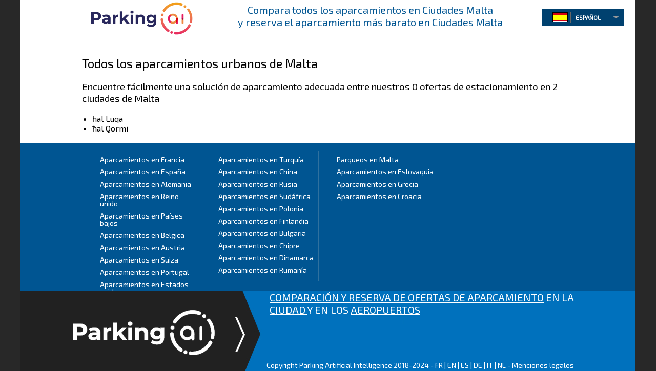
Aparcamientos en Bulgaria (262, 233)
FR (439, 365)
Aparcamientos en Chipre (259, 245)
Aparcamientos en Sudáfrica (264, 196)
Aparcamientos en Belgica (142, 235)
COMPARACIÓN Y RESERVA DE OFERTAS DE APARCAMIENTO (407, 297)
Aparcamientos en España (143, 171)
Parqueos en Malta (368, 159)
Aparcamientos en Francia (142, 159)
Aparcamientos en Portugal (144, 272)
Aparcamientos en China (257, 171)
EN (451, 365)
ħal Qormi (110, 128)
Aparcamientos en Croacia (379, 196)
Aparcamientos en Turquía (261, 159)
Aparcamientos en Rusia (257, 184)
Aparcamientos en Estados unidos (144, 288)
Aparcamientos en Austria (142, 247)
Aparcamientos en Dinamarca (266, 257)
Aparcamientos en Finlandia (263, 220)
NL (502, 365)
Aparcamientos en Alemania (145, 184)
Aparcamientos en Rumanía (262, 270)
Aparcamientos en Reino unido (139, 200)
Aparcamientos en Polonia (260, 208)
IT (490, 365)
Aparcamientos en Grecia (377, 184)
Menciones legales (543, 365)
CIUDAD (288, 309)
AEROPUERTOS (385, 309)
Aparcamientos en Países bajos (141, 219)
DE (478, 365)
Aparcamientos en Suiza (139, 259)
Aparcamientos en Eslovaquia (385, 171)
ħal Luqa (107, 118)
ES (465, 365)
